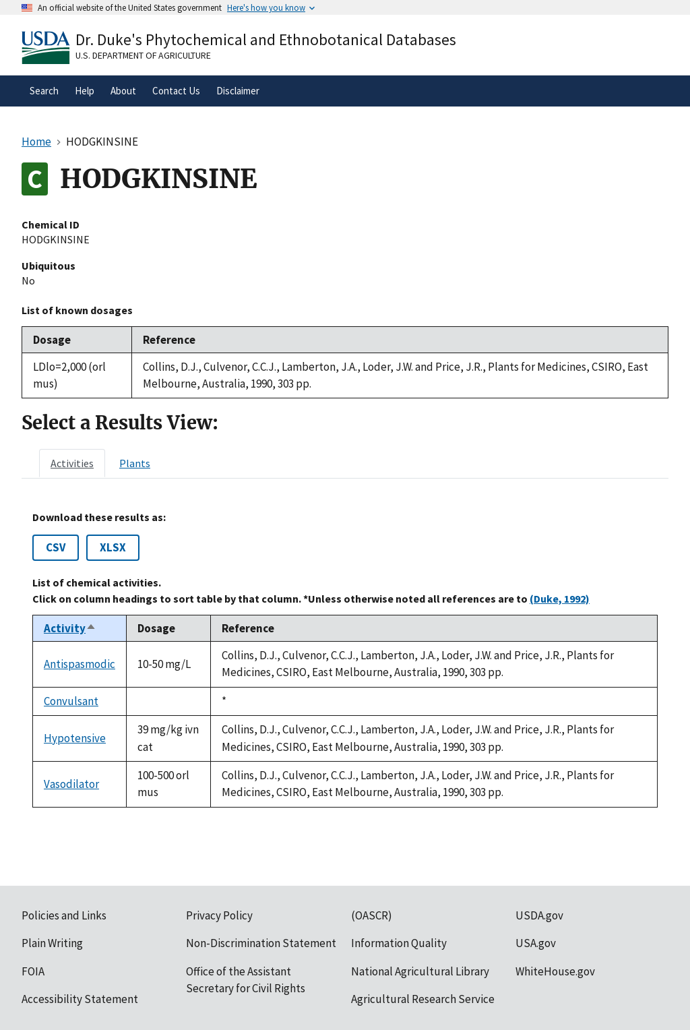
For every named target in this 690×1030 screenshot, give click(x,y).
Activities (72, 463)
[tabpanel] (345, 659)
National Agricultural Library (420, 971)
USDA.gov (539, 915)
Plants (134, 463)
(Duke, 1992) (560, 598)
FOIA (33, 971)
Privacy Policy (219, 915)
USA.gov (535, 943)
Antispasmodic (79, 664)
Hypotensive (75, 738)
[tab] (72, 463)
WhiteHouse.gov (555, 971)
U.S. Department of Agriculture (143, 55)
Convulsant (71, 701)
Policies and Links (64, 915)
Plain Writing (52, 943)
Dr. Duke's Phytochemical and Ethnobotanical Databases (265, 39)
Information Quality (399, 943)
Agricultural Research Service (423, 999)
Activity (70, 628)
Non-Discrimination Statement (261, 943)
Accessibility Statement (80, 999)
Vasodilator (71, 784)
